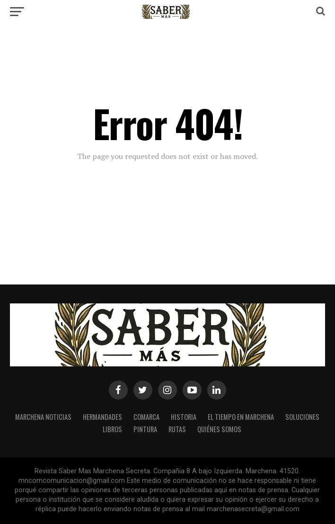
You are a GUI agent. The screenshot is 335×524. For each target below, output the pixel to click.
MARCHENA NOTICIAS (43, 417)
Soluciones (302, 417)
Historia (183, 417)
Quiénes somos (219, 429)
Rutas (177, 429)
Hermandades (102, 417)
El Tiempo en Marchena (241, 417)
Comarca (146, 417)
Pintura (145, 429)
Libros (112, 429)
